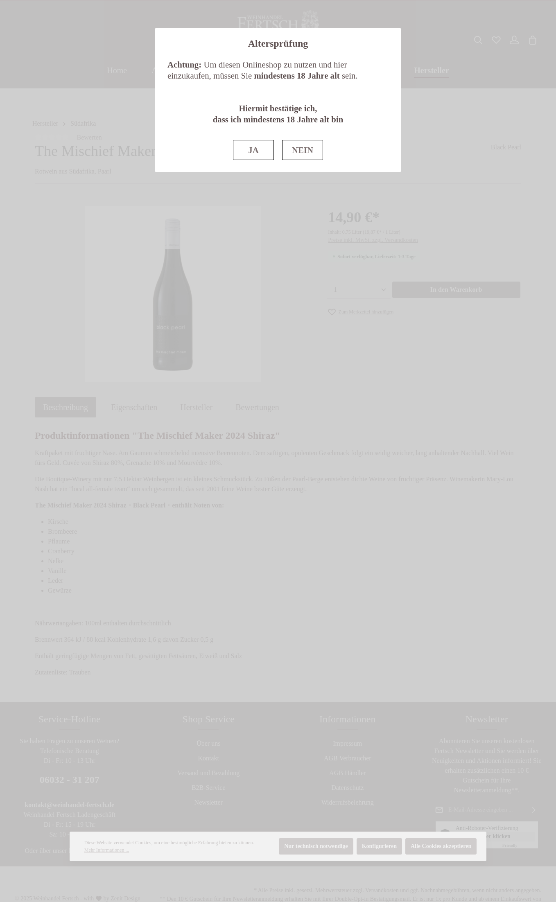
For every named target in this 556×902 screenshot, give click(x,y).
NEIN (302, 150)
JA (253, 150)
